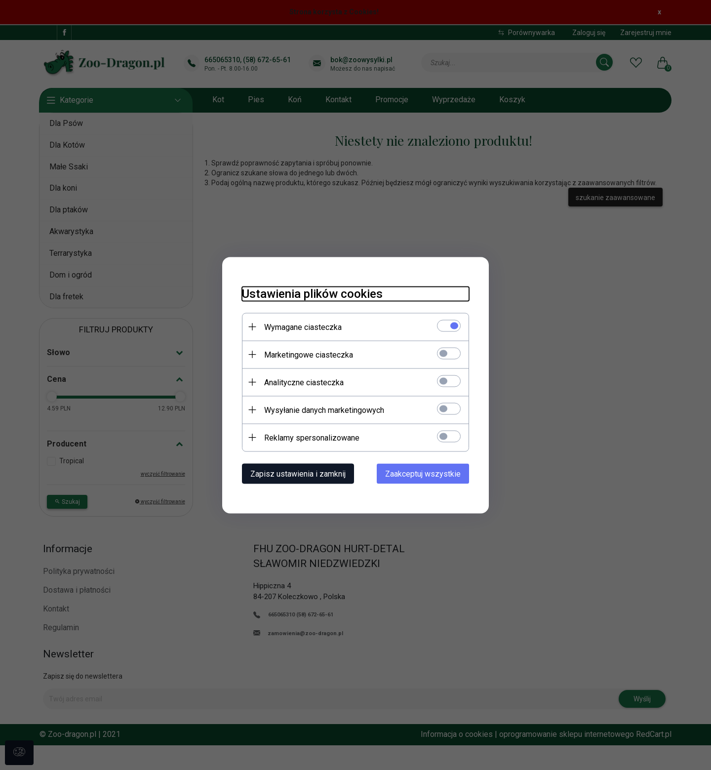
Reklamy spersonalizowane (311, 437)
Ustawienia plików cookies (312, 293)
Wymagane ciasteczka (303, 326)
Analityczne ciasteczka (304, 382)
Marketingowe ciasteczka (308, 354)
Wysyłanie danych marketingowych (324, 409)
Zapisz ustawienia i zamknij (298, 473)
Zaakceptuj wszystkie (423, 473)
